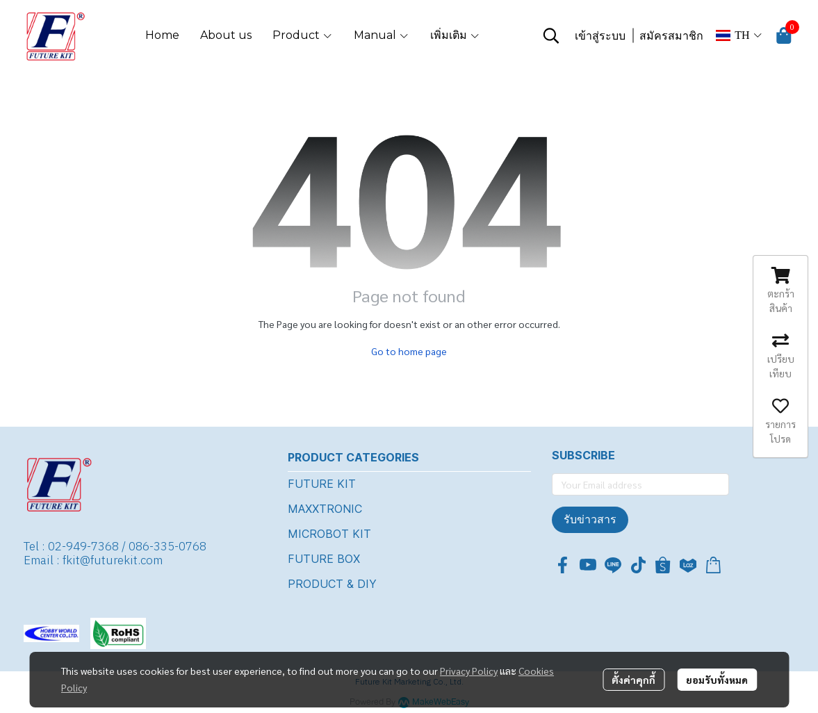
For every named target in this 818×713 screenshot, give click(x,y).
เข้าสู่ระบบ (600, 36)
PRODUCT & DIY (332, 584)
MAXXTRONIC (325, 509)
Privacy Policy (469, 670)
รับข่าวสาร (590, 519)
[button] (551, 35)
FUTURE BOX (324, 559)
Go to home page (409, 351)
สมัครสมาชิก (671, 36)
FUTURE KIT (322, 484)
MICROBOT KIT (329, 534)
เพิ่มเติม (455, 35)
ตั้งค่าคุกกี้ (633, 679)
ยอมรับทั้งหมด (717, 679)
